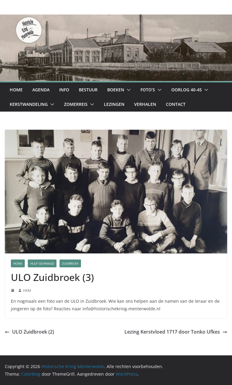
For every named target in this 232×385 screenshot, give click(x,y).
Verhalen (145, 104)
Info (64, 90)
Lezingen (114, 104)
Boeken (115, 90)
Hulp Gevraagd (42, 263)
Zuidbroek (70, 263)
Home (16, 90)
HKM (27, 290)
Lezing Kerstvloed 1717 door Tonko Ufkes (175, 331)
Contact (175, 104)
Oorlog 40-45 (186, 90)
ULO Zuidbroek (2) (29, 331)
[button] (127, 90)
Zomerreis (76, 104)
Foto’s (147, 90)
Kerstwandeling (29, 104)
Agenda (41, 90)
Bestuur (88, 90)
